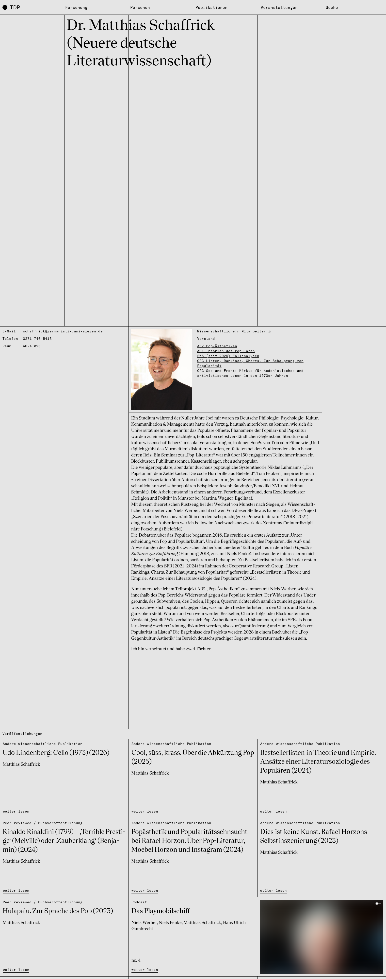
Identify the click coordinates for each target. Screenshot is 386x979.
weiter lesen (16, 811)
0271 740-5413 (37, 338)
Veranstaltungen (279, 7)
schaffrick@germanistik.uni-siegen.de (63, 331)
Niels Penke (170, 923)
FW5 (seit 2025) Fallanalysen (228, 356)
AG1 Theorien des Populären (226, 351)
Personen (140, 7)
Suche (332, 7)
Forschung (76, 7)
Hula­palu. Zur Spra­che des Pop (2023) (58, 911)
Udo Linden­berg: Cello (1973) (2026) (56, 753)
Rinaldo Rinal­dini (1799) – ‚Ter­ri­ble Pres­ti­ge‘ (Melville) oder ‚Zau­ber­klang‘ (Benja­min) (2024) (64, 841)
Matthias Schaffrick (21, 764)
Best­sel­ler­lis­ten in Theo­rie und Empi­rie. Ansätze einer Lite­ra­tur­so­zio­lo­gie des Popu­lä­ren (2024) (318, 762)
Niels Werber (144, 923)
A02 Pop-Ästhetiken (217, 346)
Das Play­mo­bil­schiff (160, 911)
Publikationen (211, 7)
